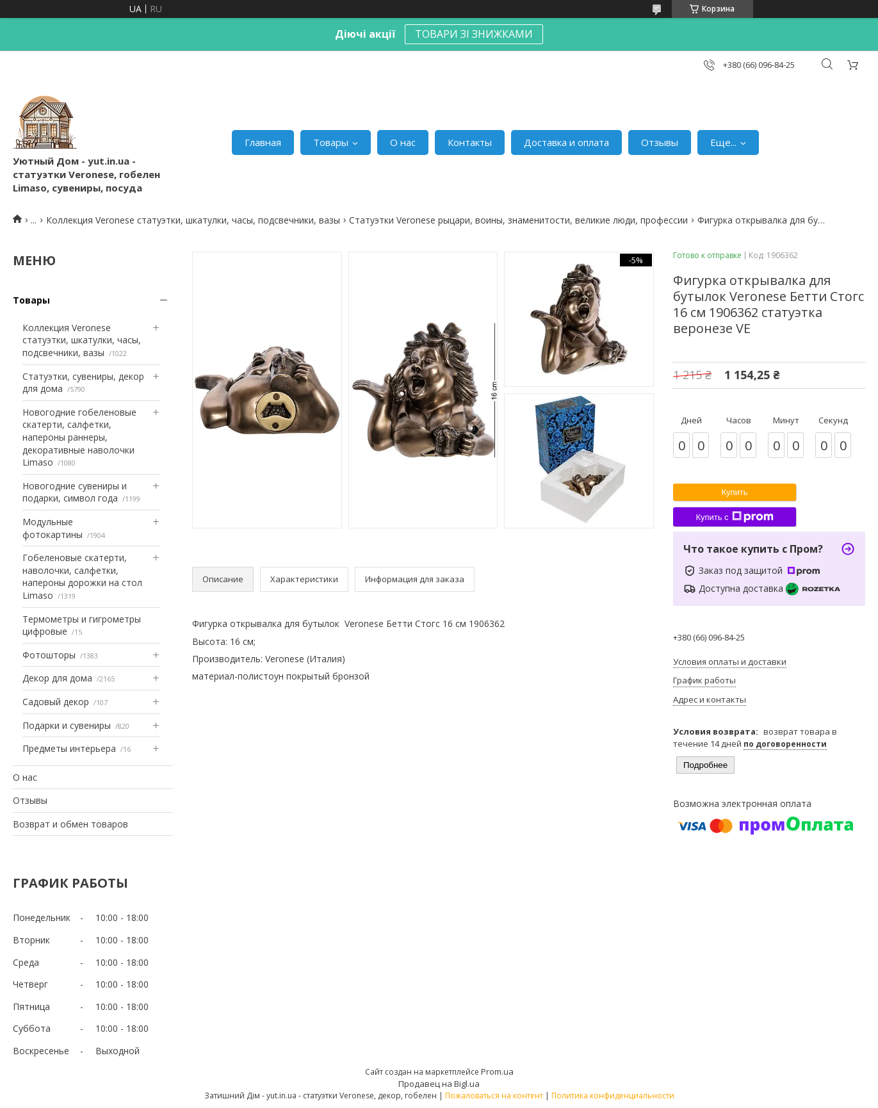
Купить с (734, 517)
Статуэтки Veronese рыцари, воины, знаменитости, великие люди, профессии (518, 220)
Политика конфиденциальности (612, 1095)
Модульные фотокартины (52, 528)
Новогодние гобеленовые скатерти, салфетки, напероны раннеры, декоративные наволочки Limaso (79, 437)
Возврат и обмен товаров (70, 824)
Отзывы (659, 142)
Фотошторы (49, 655)
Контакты (470, 142)
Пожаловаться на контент (494, 1095)
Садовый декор (55, 702)
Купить (734, 492)
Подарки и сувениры (66, 725)
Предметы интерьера (69, 748)
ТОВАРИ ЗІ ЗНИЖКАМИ (474, 34)
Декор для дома (57, 678)
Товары (330, 142)
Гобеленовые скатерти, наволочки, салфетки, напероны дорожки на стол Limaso (82, 576)
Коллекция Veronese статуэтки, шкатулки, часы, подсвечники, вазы (193, 220)
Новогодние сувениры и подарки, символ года (74, 492)
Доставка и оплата (566, 142)
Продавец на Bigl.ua (439, 1083)
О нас (403, 142)
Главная (263, 142)
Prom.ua (497, 1071)
